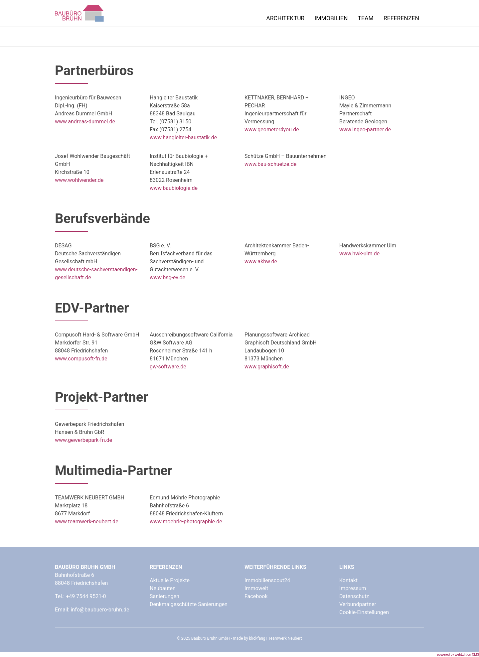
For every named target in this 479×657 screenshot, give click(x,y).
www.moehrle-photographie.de (186, 521)
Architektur (285, 18)
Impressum (352, 588)
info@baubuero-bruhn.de (100, 609)
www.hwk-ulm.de (359, 253)
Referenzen (401, 18)
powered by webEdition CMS (458, 654)
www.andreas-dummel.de (85, 121)
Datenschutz (354, 596)
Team (366, 18)
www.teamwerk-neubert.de (86, 521)
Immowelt (256, 588)
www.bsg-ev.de (167, 277)
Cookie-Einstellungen (364, 612)
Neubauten (163, 588)
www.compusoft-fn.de (81, 358)
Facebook (255, 596)
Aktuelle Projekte (170, 580)
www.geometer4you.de (271, 129)
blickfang (257, 638)
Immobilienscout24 (267, 580)
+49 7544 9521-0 (86, 596)
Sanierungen (164, 596)
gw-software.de (168, 366)
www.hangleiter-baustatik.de (183, 137)
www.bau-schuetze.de (270, 164)
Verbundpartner (357, 604)
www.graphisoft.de (266, 366)
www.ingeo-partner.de (365, 129)
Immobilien (331, 18)
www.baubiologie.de (174, 188)
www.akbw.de (260, 261)
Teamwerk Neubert (285, 638)
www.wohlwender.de (79, 180)
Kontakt (348, 580)
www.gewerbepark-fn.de (83, 440)
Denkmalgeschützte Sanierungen (189, 604)
